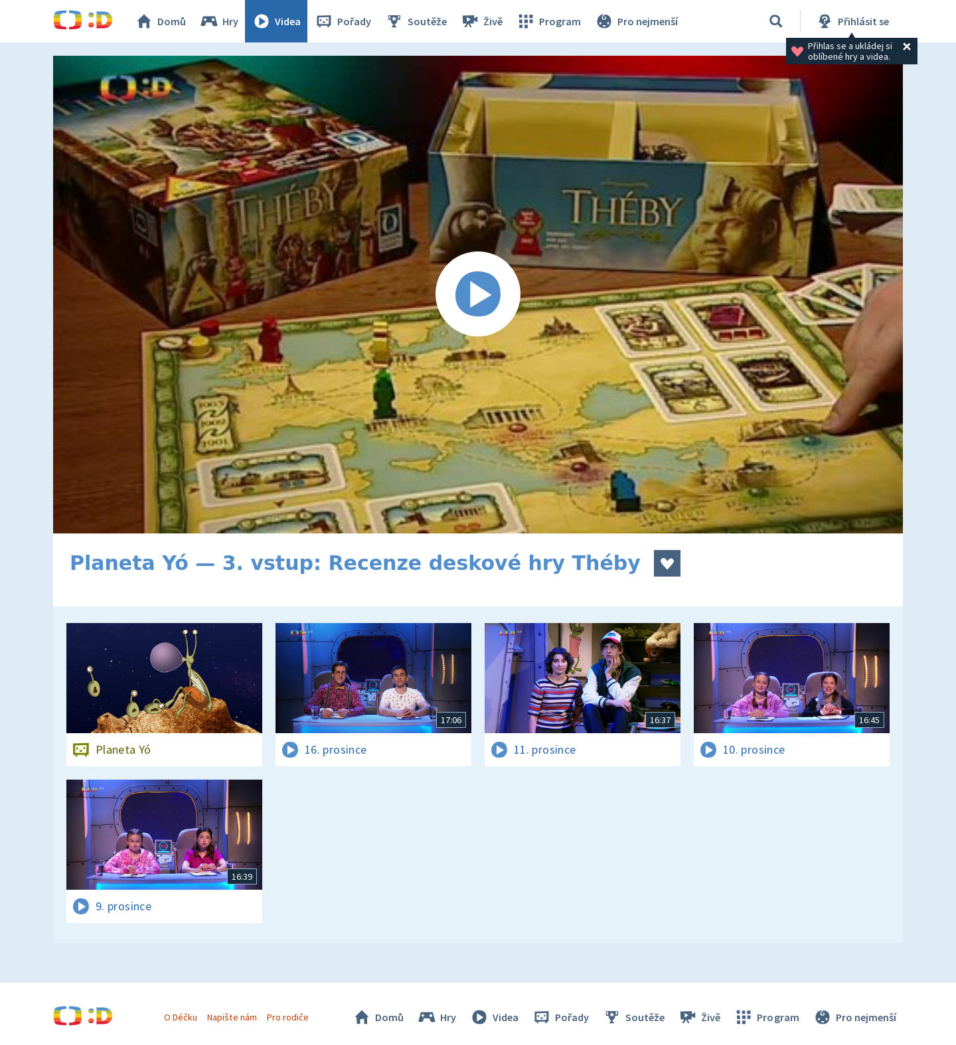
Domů (160, 21)
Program (548, 21)
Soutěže (415, 21)
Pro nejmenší (636, 21)
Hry (218, 21)
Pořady (342, 21)
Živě (481, 21)
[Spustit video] (478, 294)
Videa (276, 21)
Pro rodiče (288, 1017)
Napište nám (231, 1017)
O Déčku (180, 1017)
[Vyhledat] (776, 21)
